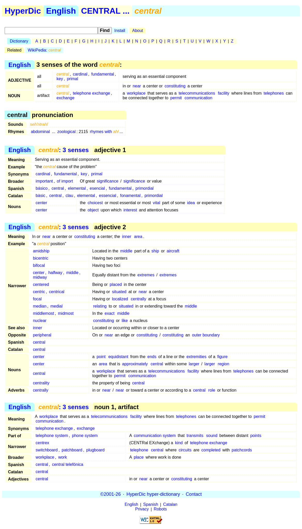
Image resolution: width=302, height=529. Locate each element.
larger (194, 364)
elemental (77, 188)
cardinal (80, 74)
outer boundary (206, 335)
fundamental (102, 74)
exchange (65, 98)
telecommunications (197, 93)
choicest (95, 203)
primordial (145, 188)
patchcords (242, 450)
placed (116, 284)
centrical (57, 292)
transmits (195, 435)
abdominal (40, 131)
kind (178, 443)
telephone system (52, 435)
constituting (175, 86)
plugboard (95, 450)
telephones (274, 93)
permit (176, 98)
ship (155, 251)
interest (130, 210)
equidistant (118, 356)
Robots (160, 509)
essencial (107, 195)
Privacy (142, 509)
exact (109, 313)
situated (119, 292)
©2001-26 (110, 494)
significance (107, 181)
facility (223, 93)
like (125, 320)
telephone (139, 450)
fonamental (130, 195)
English (61, 10)
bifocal (39, 265)
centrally (138, 299)
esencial (97, 188)
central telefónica (67, 464)
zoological (66, 131)
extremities (196, 356)
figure (222, 356)
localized (120, 299)
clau (69, 195)
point (101, 356)
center (41, 203)
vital (156, 203)
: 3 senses (63, 149)
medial (56, 306)
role (211, 390)
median (39, 306)
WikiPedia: (44, 50)
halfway (55, 272)
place (139, 457)
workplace (136, 93)
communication (198, 98)
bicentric (40, 258)
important (44, 181)
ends (151, 356)
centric (39, 292)
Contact (194, 494)
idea (191, 203)
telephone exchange (91, 93)
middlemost (43, 313)
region (223, 364)
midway (40, 277)
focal (37, 299)
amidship (41, 251)
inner (126, 236)
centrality (41, 383)
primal (72, 79)
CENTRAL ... (105, 10)
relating (100, 306)
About (137, 30)
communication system (155, 435)
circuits (185, 450)
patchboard (72, 450)
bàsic (40, 195)
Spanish (150, 504)
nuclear (39, 320)
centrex (42, 443)
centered (41, 284)
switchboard (47, 450)
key (60, 79)
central (58, 188)
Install (119, 30)
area (138, 236)
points (255, 435)
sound (212, 435)
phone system (85, 435)
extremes (145, 275)
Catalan (170, 504)
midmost (66, 313)
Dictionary (19, 41)
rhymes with (104, 131)
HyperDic (23, 10)
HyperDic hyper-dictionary (153, 494)
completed (210, 450)
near (137, 86)
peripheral (42, 335)
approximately (135, 364)
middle (126, 251)
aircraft (173, 251)
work (62, 457)
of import (65, 181)
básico (41, 188)
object (93, 210)
